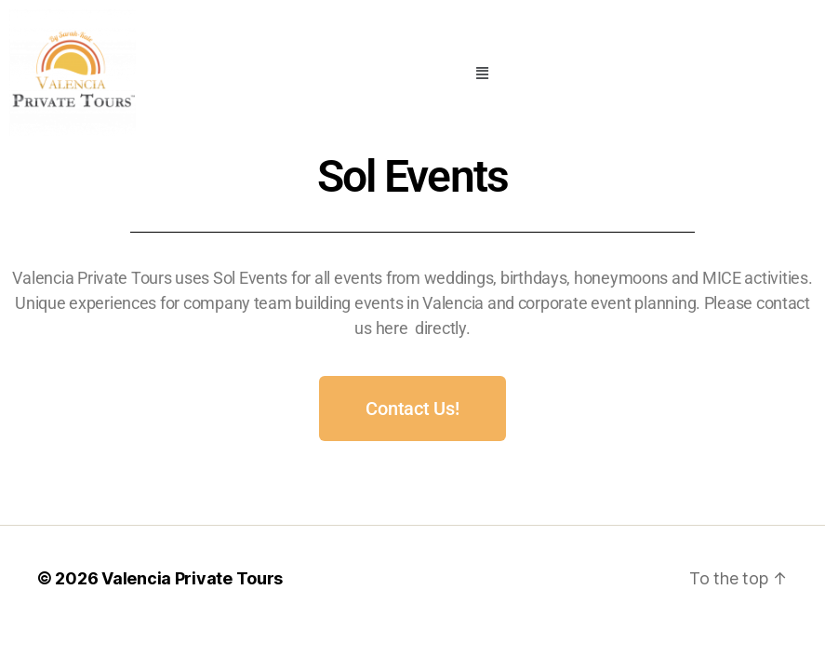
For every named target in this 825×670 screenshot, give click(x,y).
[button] (482, 72)
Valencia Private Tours (192, 578)
